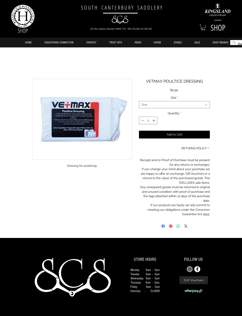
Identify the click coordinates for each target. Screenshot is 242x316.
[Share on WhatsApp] (178, 226)
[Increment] (154, 120)
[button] (203, 27)
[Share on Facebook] (163, 226)
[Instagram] (190, 269)
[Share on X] (185, 226)
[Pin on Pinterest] (170, 226)
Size (174, 97)
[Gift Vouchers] (194, 280)
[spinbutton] (148, 120)
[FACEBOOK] (197, 269)
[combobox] (174, 104)
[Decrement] (142, 120)
